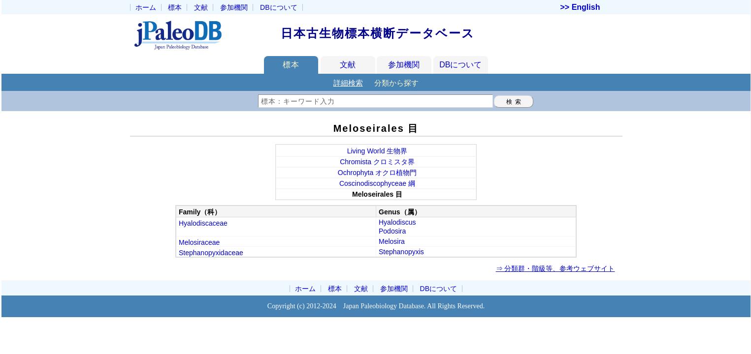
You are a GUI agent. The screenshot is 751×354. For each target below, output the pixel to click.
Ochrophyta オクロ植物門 (377, 173)
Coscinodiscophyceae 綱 (377, 183)
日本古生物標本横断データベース (378, 33)
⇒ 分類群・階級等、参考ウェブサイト (555, 268)
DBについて (460, 64)
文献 (201, 7)
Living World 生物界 (377, 151)
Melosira (392, 241)
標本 (175, 7)
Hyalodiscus (397, 222)
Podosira (392, 231)
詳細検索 (348, 83)
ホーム (145, 7)
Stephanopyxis (401, 252)
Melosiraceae (199, 242)
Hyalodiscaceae (203, 223)
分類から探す (396, 83)
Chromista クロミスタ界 (377, 162)
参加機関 (234, 7)
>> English (580, 7)
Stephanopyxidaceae (211, 253)
